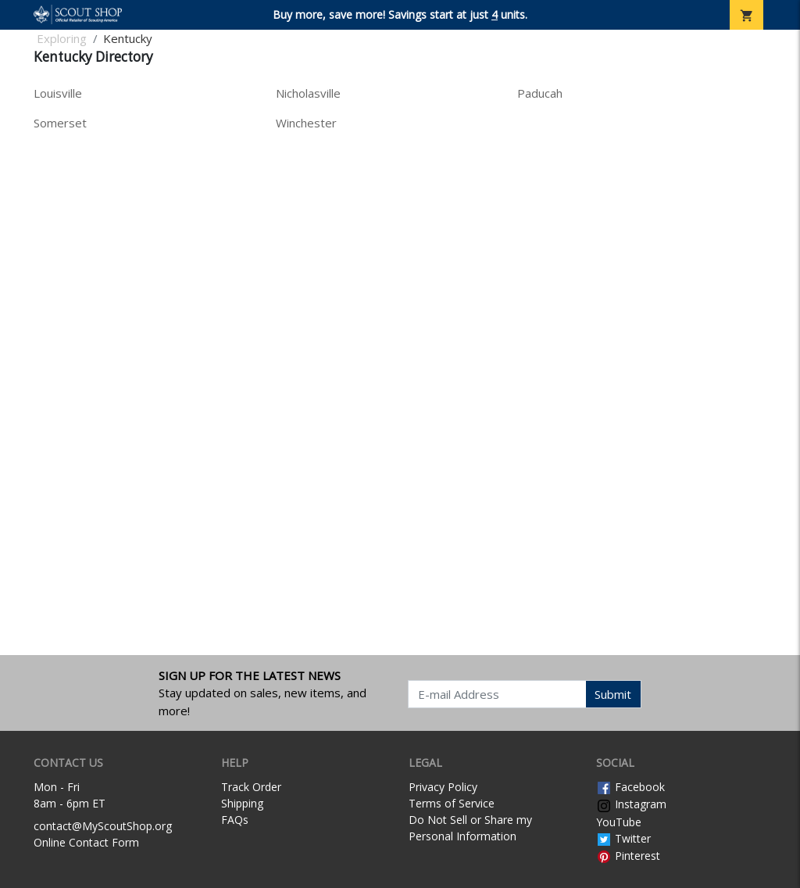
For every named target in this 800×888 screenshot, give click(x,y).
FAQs (234, 819)
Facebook (630, 786)
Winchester (306, 123)
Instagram (631, 804)
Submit (613, 694)
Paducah (539, 93)
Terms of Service (452, 803)
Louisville (58, 93)
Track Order (251, 786)
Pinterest (628, 855)
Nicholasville (308, 93)
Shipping (242, 803)
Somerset (60, 123)
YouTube (618, 822)
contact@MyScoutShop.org (103, 825)
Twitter (623, 838)
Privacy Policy (443, 786)
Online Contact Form (86, 842)
